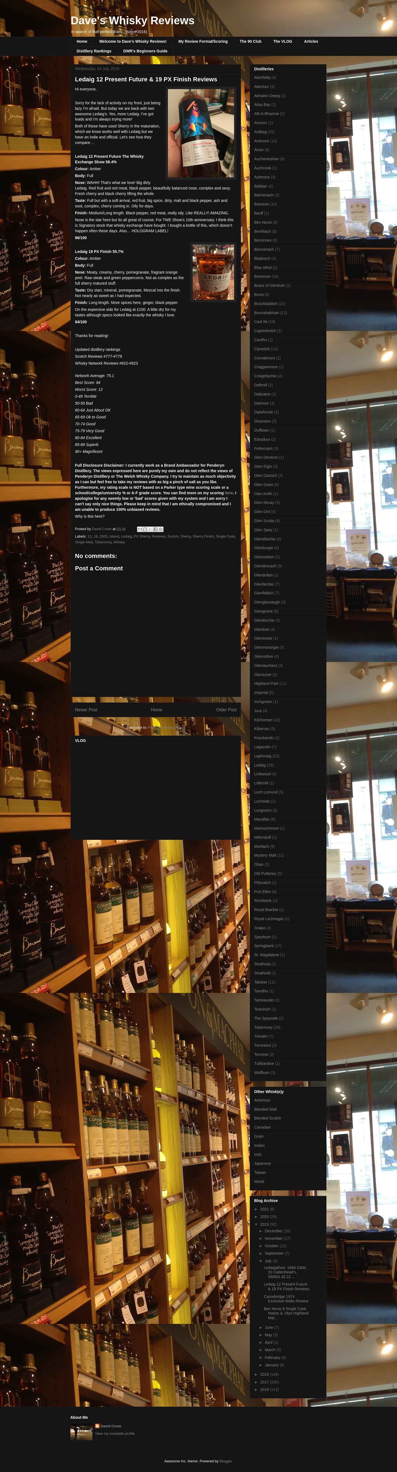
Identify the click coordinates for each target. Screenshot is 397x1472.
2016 (265, 1389)
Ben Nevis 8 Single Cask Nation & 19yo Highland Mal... (286, 1313)
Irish (257, 1154)
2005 (104, 536)
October (272, 1246)
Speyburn (262, 937)
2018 (265, 1374)
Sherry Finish (203, 536)
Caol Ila (260, 321)
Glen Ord (262, 511)
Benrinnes (263, 240)
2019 (265, 1224)
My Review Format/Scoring (203, 41)
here (229, 493)
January (272, 1365)
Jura (258, 711)
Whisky (119, 542)
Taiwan (260, 1172)
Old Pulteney (265, 873)
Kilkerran (261, 728)
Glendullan (263, 575)
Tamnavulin (264, 1000)
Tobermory (103, 542)
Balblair (260, 186)
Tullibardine (264, 1063)
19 (95, 536)
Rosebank (263, 900)
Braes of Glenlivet (269, 285)
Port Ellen (262, 891)
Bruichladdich (265, 303)
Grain (259, 1136)
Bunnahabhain (266, 313)
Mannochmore (266, 828)
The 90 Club (250, 41)
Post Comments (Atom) (166, 727)
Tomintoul (262, 1045)
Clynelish (262, 349)
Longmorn (263, 810)
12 (90, 536)
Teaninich (262, 1009)
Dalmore (261, 403)
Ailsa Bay (262, 104)
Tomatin (261, 1036)
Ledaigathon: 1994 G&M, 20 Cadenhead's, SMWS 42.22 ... (285, 1272)
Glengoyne (263, 611)
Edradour (262, 439)
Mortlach (261, 846)
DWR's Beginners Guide (145, 51)
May (269, 1335)
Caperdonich (265, 330)
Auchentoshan (266, 159)
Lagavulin (262, 747)
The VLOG (282, 41)
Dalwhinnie (263, 412)
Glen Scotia (264, 521)
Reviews (158, 536)
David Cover (111, 1426)
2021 (265, 1209)
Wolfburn (262, 1072)
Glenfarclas (264, 584)
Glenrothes (263, 656)
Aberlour (261, 86)
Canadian (262, 1127)
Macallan (262, 819)
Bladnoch (262, 258)
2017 (265, 1382)
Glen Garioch (265, 475)
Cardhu (260, 340)
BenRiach (262, 231)
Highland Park (266, 683)
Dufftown (261, 430)
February (273, 1357)
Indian (259, 1145)
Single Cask (225, 536)
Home (82, 41)
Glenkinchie (264, 620)
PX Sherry (142, 536)
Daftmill (260, 385)
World (259, 1181)
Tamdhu (261, 991)
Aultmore (262, 177)
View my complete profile (115, 1433)
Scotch (172, 536)
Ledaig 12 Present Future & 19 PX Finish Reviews (286, 1286)
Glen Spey (263, 530)
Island (114, 536)
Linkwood (262, 774)
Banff (258, 213)
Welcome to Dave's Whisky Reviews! (133, 41)
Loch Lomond (266, 792)
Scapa (259, 928)
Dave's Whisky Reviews (133, 20)
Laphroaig (262, 756)
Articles (311, 41)
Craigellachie (265, 376)
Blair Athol (263, 267)
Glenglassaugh (267, 602)
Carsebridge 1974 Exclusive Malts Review (286, 1298)
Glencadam (264, 557)
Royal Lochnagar (268, 919)
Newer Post (86, 709)
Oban (259, 864)
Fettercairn (263, 448)
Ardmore (261, 141)
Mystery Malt (265, 855)
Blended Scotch (267, 1118)
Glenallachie (264, 539)
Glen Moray (264, 502)
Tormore (261, 1054)
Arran (259, 150)
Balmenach (263, 195)
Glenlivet (261, 629)
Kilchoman (263, 720)
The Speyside (266, 1018)
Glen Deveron (266, 457)
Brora (259, 294)
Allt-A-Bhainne (266, 113)
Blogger (225, 1461)
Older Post (226, 709)
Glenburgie (263, 548)
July (269, 1261)
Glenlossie (263, 638)
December (274, 1231)
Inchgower (263, 701)
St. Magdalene (266, 955)
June (269, 1327)
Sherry (185, 536)
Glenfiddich (263, 593)
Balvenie (261, 204)
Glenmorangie (266, 647)
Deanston (262, 421)
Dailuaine (262, 394)
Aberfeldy (262, 77)
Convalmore (264, 358)
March (271, 1350)
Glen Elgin (263, 466)
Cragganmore (266, 367)
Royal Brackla (266, 909)
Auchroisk (262, 168)
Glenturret (262, 674)
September (275, 1253)
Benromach (264, 249)
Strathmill (262, 973)
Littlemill (261, 783)
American (262, 1100)
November (274, 1238)
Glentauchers (265, 665)
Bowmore (262, 276)
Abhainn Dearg (267, 95)
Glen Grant (263, 484)
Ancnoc (260, 123)
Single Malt (84, 542)
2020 (265, 1216)
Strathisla (262, 964)
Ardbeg (260, 132)
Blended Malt (265, 1109)
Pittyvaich (262, 882)
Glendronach (265, 566)
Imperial (261, 692)
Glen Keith (263, 493)
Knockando (263, 738)
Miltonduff (262, 837)
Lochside (262, 801)
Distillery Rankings (94, 51)
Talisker (260, 982)
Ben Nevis (263, 222)
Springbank (264, 946)
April (269, 1342)
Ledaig (126, 536)
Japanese (262, 1163)
